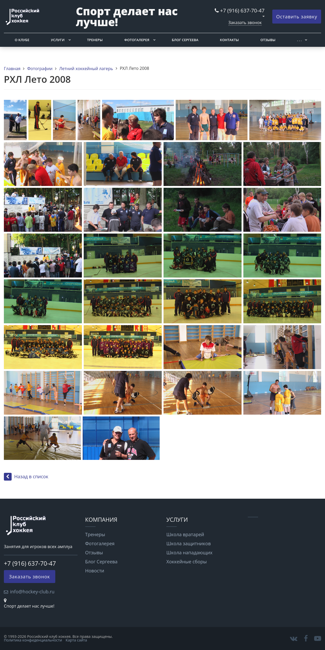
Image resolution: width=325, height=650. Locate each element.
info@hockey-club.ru (32, 591)
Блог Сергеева (185, 40)
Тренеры (95, 40)
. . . (299, 40)
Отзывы (267, 40)
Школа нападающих (189, 552)
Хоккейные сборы (186, 561)
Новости (94, 570)
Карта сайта (76, 640)
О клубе (22, 40)
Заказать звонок (245, 22)
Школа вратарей (185, 534)
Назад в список (26, 476)
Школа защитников (188, 543)
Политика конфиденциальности (33, 640)
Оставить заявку (296, 16)
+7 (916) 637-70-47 (242, 10)
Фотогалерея (136, 40)
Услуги (58, 40)
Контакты (229, 40)
